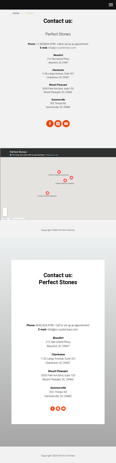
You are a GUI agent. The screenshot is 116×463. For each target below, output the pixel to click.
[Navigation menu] (111, 4)
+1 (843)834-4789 (45, 44)
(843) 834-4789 (45, 325)
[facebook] (49, 123)
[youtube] (66, 123)
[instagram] (58, 123)
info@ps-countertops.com (62, 47)
